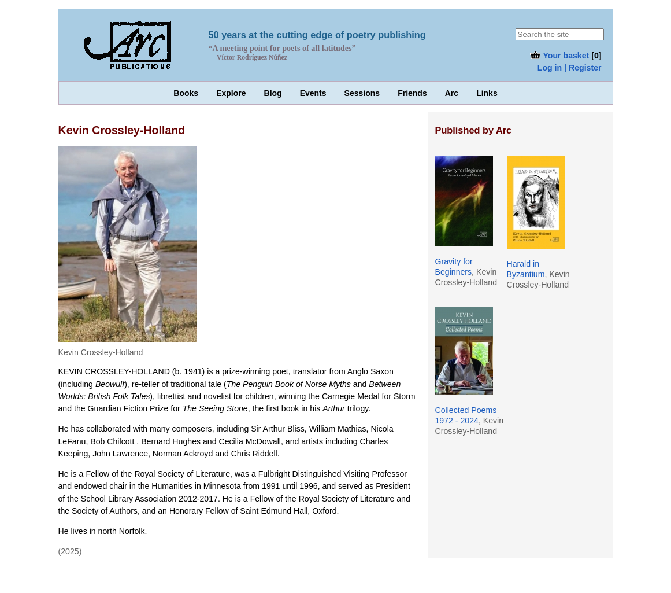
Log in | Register (569, 67)
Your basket (559, 55)
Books (185, 93)
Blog (273, 93)
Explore (231, 93)
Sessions (362, 93)
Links (487, 93)
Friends (412, 93)
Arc (451, 93)
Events (313, 93)
